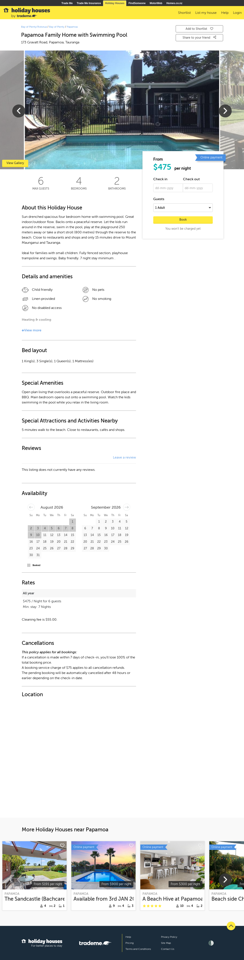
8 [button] (73, 528)
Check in (160, 179)
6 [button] (58, 528)
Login (237, 13)
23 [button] (31, 548)
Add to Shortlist (199, 28)
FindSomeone (136, 3)
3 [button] (38, 528)
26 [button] (51, 548)
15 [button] (72, 535)
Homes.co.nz (174, 3)
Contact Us (167, 949)
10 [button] (38, 535)
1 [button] (72, 521)
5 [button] (52, 528)
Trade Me (67, 3)
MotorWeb (156, 3)
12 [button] (51, 535)
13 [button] (58, 535)
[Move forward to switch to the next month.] (126, 507)
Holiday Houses (114, 3)
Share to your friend (199, 37)
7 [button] (65, 528)
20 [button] (59, 541)
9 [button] (31, 535)
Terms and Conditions (138, 949)
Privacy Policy (169, 936)
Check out (191, 179)
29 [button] (72, 548)
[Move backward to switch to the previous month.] (31, 507)
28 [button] (65, 548)
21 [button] (65, 541)
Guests (158, 199)
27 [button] (58, 548)
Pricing (129, 942)
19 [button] (51, 541)
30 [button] (31, 555)
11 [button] (44, 535)
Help (128, 936)
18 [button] (45, 541)
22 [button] (72, 541)
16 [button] (31, 541)
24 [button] (38, 548)
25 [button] (45, 548)
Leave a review (124, 457)
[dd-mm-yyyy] (168, 188)
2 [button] (31, 528)
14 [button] (65, 535)
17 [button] (37, 541)
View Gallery (15, 163)
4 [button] (45, 528)
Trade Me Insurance (89, 3)
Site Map (166, 942)
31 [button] (38, 555)
